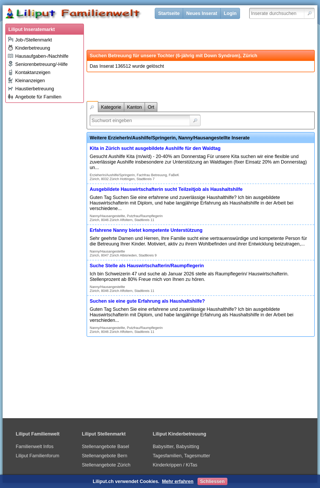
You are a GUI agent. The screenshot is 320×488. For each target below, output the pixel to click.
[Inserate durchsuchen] (282, 13)
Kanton (134, 107)
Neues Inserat (201, 13)
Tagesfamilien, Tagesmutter (181, 455)
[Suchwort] (145, 120)
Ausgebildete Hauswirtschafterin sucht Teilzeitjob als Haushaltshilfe (166, 189)
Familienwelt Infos (35, 446)
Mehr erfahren (177, 481)
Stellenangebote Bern (104, 455)
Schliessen (212, 481)
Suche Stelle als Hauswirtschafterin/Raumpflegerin (147, 265)
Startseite (169, 13)
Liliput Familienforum (37, 455)
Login (230, 13)
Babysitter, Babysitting (176, 446)
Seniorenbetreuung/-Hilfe (37, 64)
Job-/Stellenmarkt (29, 39)
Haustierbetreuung (30, 88)
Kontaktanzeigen (28, 72)
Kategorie (111, 107)
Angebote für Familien (34, 96)
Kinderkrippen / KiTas (175, 465)
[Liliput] (82, 14)
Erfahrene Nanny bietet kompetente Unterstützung (146, 230)
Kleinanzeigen (26, 80)
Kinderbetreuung (28, 48)
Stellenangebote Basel (105, 446)
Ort (151, 107)
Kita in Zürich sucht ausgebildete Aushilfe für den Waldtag (155, 148)
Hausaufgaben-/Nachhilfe (37, 56)
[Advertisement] (44, 184)
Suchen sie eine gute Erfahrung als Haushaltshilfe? (147, 301)
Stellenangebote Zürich (106, 465)
